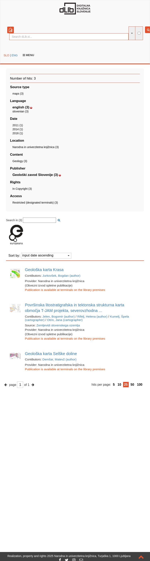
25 (126, 384)
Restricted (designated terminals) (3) (35, 202)
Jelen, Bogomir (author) (58, 316)
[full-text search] (139, 33)
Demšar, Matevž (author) (59, 359)
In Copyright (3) (22, 188)
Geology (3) (19, 161)
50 (132, 384)
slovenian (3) (20, 111)
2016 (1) (17, 133)
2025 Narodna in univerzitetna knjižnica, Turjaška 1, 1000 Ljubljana (89, 556)
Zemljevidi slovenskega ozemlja (58, 325)
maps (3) (17, 93)
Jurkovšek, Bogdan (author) (61, 275)
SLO (6, 55)
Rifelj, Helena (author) (92, 316)
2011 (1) (17, 125)
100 (139, 384)
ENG (14, 55)
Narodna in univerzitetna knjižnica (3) (35, 147)
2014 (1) (17, 129)
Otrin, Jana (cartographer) (65, 320)
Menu (28, 55)
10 (119, 384)
